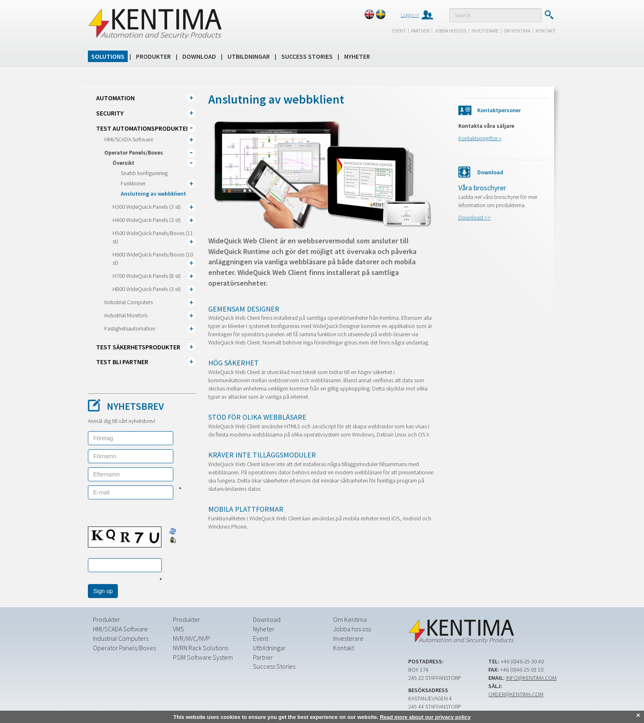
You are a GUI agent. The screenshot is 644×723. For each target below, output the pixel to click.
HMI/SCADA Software (128, 139)
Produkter (153, 56)
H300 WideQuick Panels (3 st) (147, 206)
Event (399, 31)
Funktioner (133, 183)
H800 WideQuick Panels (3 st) (147, 289)
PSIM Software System (203, 657)
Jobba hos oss (450, 31)
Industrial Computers (128, 302)
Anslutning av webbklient (153, 193)
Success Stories (307, 56)
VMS (178, 629)
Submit (549, 14)
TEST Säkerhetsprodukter (138, 347)
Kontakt (546, 31)
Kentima (154, 23)
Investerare (485, 31)
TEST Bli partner (122, 362)
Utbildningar (249, 56)
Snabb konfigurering (144, 173)
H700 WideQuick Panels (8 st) (147, 275)
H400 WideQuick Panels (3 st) (147, 220)
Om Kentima (517, 31)
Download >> (474, 217)
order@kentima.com (515, 694)
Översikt (123, 162)
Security (110, 113)
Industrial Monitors (125, 315)
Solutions (107, 56)
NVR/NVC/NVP (191, 638)
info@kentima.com (531, 677)
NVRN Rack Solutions (200, 648)
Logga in (410, 14)
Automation (115, 98)
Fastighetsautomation (129, 328)
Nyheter (357, 56)
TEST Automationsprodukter (143, 128)
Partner (420, 31)
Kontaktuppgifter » (479, 138)
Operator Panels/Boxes (133, 152)
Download (199, 56)
